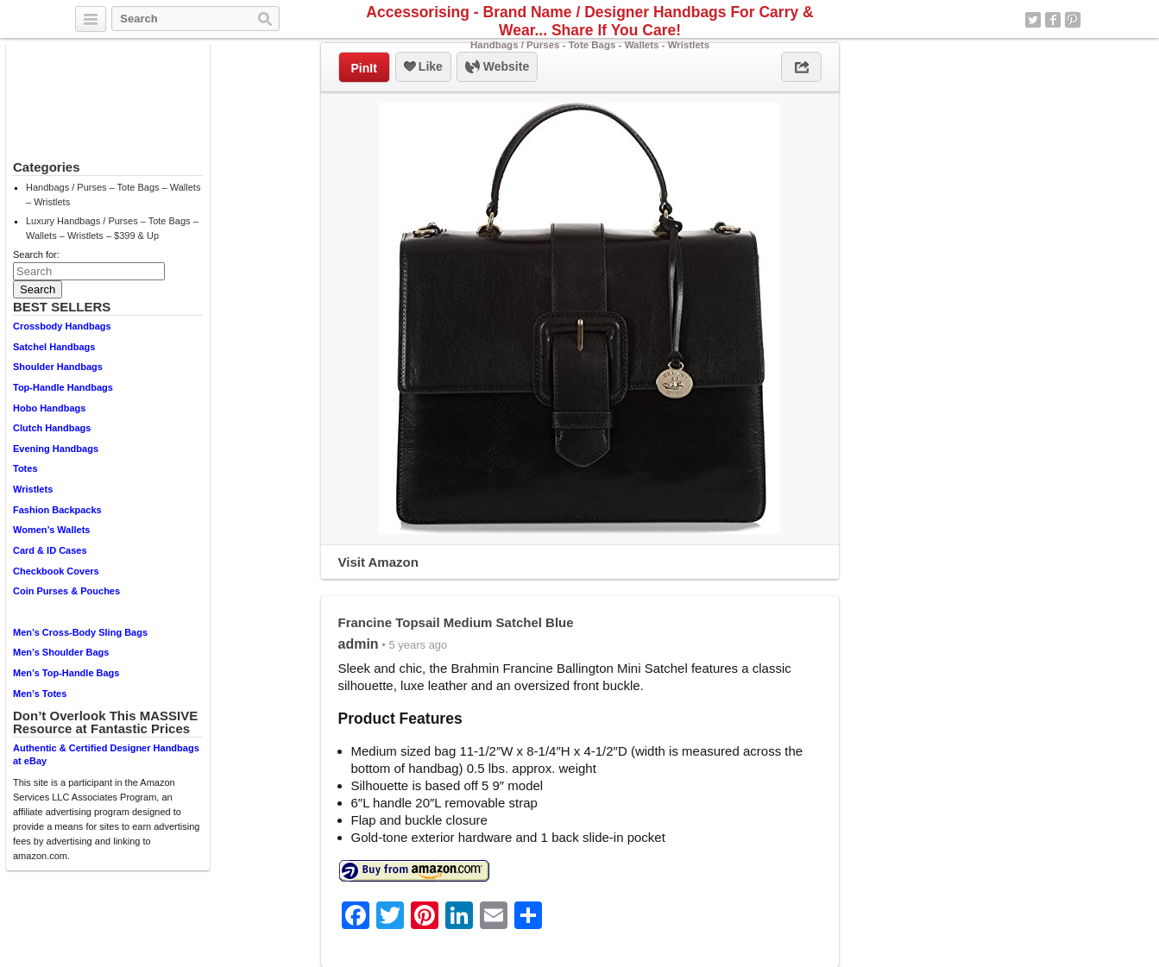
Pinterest (1072, 19)
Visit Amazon (378, 562)
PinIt (364, 68)
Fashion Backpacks (57, 510)
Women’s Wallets (51, 529)
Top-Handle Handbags (63, 387)
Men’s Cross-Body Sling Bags (80, 632)
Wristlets (33, 489)
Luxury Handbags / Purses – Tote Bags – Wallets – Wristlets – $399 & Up (112, 228)
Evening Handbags (55, 448)
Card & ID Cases (50, 550)
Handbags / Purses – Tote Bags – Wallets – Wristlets (113, 194)
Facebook (1052, 19)
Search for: (36, 254)
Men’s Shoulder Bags (61, 652)
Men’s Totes (39, 693)
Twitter (1033, 19)
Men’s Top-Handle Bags (66, 673)
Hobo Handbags (49, 408)
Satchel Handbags (54, 347)
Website (497, 67)
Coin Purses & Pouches (66, 591)
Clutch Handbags (52, 428)
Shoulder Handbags (58, 366)
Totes (25, 468)
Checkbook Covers (56, 571)
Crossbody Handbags (62, 326)
